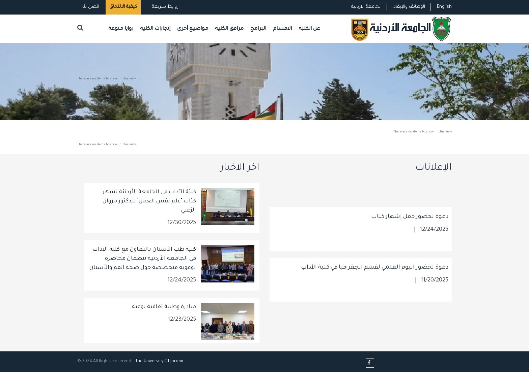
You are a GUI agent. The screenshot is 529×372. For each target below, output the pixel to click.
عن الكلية (309, 29)
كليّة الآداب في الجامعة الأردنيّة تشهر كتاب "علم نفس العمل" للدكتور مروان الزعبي (149, 201)
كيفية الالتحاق (123, 6)
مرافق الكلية (229, 29)
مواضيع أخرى (192, 29)
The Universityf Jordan (159, 361)
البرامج (258, 29)
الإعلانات (433, 168)
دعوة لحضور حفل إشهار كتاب (409, 255)
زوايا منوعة (120, 29)
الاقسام (282, 29)
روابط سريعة (164, 6)
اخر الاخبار (239, 168)
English (444, 6)
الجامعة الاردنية (366, 6)
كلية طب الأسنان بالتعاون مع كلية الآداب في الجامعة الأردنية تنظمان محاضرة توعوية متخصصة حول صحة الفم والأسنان (142, 259)
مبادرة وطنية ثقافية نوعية (164, 307)
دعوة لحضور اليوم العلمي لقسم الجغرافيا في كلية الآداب (374, 306)
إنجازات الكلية (155, 29)
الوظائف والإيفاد (409, 6)
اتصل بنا (90, 6)
